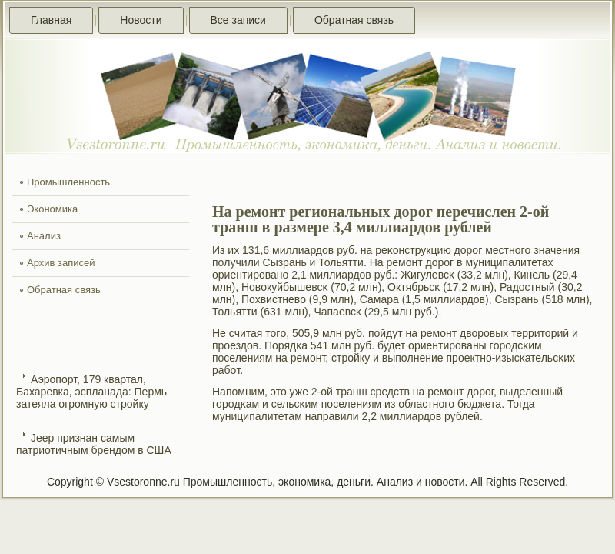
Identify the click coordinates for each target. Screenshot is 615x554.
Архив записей (61, 263)
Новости (140, 20)
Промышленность (68, 182)
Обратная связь (354, 20)
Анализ (44, 236)
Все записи (238, 20)
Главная (51, 20)
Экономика (52, 209)
